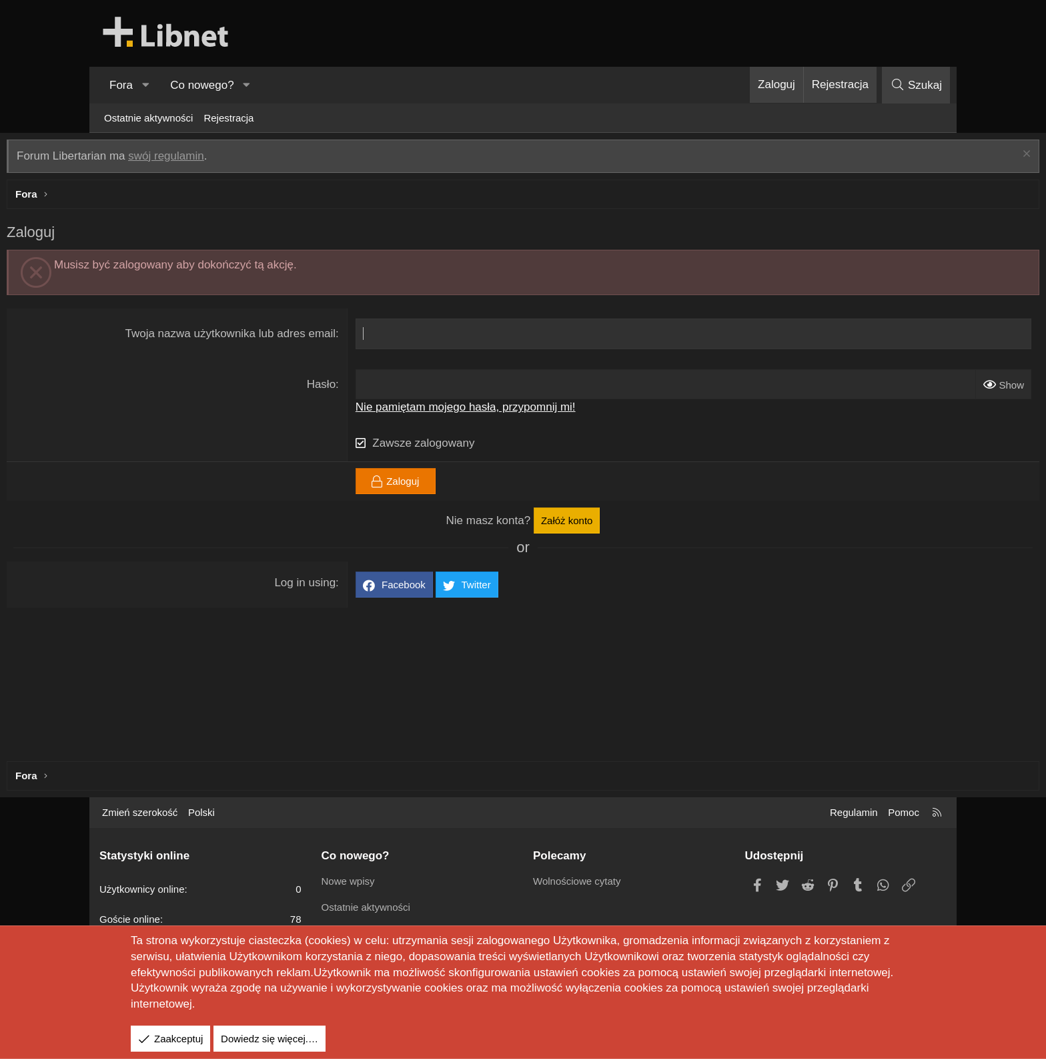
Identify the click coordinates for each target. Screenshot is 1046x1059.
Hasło (352, 387)
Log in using (337, 586)
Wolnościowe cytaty (576, 881)
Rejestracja (228, 118)
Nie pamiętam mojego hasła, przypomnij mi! (497, 410)
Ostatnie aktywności (148, 118)
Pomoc (903, 812)
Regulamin (854, 812)
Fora (121, 85)
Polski (201, 812)
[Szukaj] (916, 85)
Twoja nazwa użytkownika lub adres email (262, 337)
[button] (145, 85)
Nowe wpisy (348, 881)
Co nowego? (201, 85)
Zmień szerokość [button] (139, 812)
